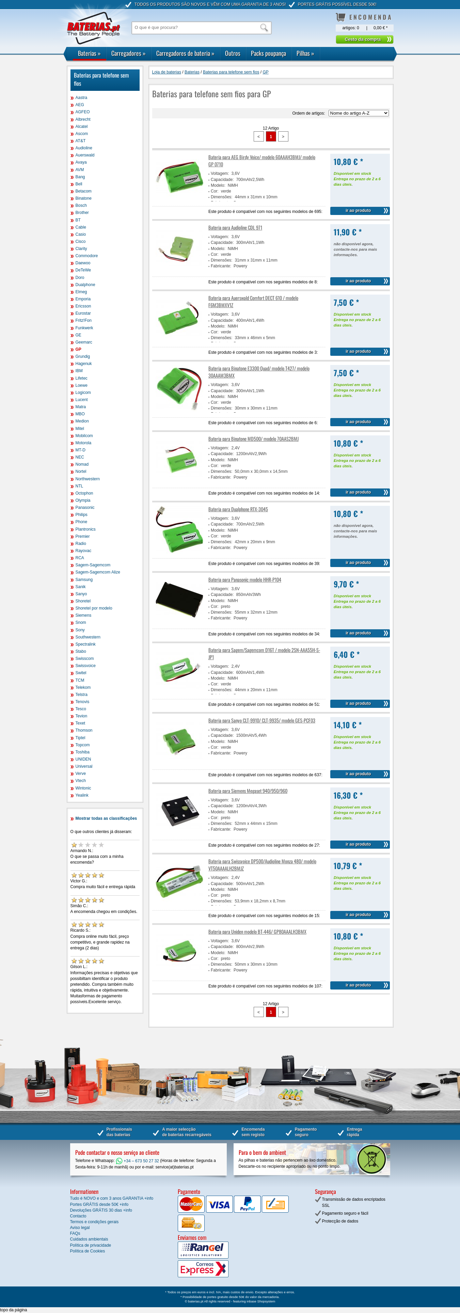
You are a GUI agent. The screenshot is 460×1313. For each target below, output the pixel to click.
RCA (80, 557)
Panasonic (85, 507)
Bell (79, 184)
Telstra (82, 694)
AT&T (81, 140)
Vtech (81, 780)
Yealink (82, 795)
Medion (82, 421)
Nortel (81, 471)
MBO (80, 414)
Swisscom (85, 658)
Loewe (82, 385)
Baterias (89, 53)
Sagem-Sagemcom (93, 565)
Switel (81, 672)
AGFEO (83, 112)
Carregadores (128, 53)
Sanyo (81, 594)
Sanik (81, 586)
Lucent (82, 399)
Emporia (83, 299)
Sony (80, 630)
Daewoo (83, 263)
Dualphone (85, 284)
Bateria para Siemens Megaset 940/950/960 (247, 790)
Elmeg (81, 291)
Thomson (84, 730)
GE (78, 335)
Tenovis (83, 701)
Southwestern (88, 637)
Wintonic (83, 788)
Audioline (84, 148)
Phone (82, 521)
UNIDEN (83, 759)
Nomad (82, 464)
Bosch (81, 205)
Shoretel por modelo (94, 608)
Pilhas (305, 53)
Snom (81, 622)
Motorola (84, 443)
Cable (81, 227)
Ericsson (83, 306)
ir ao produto (358, 210)
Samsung (84, 579)
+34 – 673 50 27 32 (137, 1161)
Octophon (84, 493)
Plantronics (86, 529)
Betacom (84, 191)
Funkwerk (84, 328)
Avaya (81, 162)
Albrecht (83, 119)
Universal (84, 766)
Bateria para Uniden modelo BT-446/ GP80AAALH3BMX (257, 931)
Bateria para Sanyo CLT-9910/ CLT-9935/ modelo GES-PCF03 (261, 720)
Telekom (83, 687)
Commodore (87, 255)
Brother (82, 212)
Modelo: (218, 185)
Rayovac (84, 550)
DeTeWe (83, 270)
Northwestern (88, 479)
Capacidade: (222, 179)
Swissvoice (86, 665)
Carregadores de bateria (185, 53)
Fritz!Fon (84, 320)
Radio (81, 543)
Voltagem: (220, 173)
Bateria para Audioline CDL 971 (235, 227)
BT (78, 220)
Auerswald (85, 155)
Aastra (82, 97)
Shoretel (83, 601)
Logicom (83, 392)
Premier (83, 536)
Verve (81, 773)
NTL (79, 486)
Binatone (84, 198)
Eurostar (83, 313)
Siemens (84, 615)
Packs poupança (268, 53)
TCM (80, 680)
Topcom (83, 745)
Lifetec (82, 378)
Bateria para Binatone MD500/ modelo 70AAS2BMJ (253, 438)
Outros (232, 53)
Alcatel (82, 126)
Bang (80, 176)
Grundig (83, 356)
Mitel (80, 428)
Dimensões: (221, 197)
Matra (81, 406)
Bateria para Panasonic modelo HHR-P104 (244, 579)
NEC (80, 457)
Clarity (81, 248)
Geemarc (84, 342)
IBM (79, 370)
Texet (80, 723)
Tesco (81, 709)
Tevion (82, 716)
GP (78, 349)
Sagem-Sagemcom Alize (98, 572)
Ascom (82, 133)
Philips (82, 514)
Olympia (83, 500)
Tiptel (80, 737)
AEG (80, 104)
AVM (80, 169)
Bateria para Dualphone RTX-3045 (238, 509)
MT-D (80, 450)
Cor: (215, 191)
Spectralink (86, 644)
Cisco (81, 241)
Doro (80, 277)
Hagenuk (84, 363)
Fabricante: (221, 266)
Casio (81, 234)
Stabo (81, 651)
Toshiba (83, 752)
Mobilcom (84, 435)
